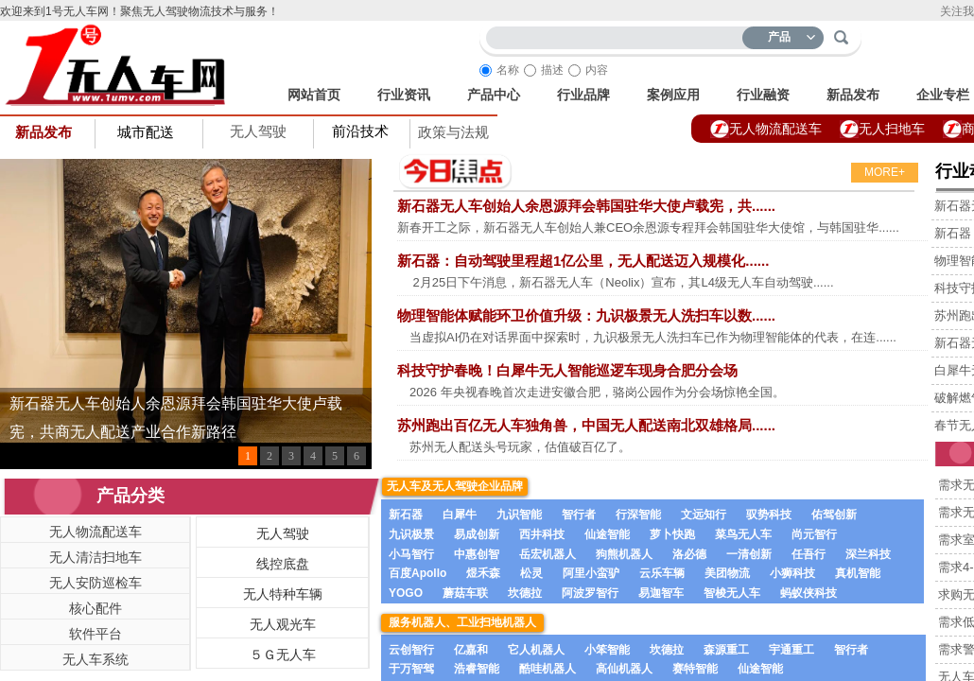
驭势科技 (768, 514)
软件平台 (95, 633)
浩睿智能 (476, 668)
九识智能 (519, 514)
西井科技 (542, 534)
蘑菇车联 (465, 593)
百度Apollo (417, 573)
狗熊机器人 (624, 554)
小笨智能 (607, 649)
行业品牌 (583, 94)
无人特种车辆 (282, 594)
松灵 (531, 573)
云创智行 (411, 649)
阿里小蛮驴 (591, 573)
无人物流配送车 (775, 128)
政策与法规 (453, 132)
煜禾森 (483, 573)
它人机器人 (536, 649)
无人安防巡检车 (95, 582)
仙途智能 (607, 534)
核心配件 (95, 608)
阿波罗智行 (590, 593)
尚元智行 (814, 534)
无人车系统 (95, 659)
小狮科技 (792, 573)
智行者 (579, 514)
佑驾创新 (834, 514)
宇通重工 (791, 649)
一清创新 (749, 554)
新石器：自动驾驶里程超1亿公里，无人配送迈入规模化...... (583, 261)
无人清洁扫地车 (95, 557)
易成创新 (476, 534)
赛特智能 (695, 668)
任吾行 (808, 554)
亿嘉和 (471, 649)
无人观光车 (283, 624)
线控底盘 (282, 563)
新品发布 (852, 94)
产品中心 (493, 94)
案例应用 (673, 94)
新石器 (406, 514)
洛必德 (689, 554)
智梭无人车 (732, 593)
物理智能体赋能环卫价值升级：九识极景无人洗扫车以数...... (586, 315)
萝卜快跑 (672, 534)
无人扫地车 (892, 128)
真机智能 (857, 573)
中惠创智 (476, 554)
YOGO (406, 593)
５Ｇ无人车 (283, 654)
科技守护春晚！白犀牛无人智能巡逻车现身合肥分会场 (567, 370)
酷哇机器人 (547, 668)
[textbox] (618, 34)
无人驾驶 (258, 131)
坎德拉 (525, 593)
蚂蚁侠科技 (808, 593)
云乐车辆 (662, 573)
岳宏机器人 (547, 554)
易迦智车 (661, 593)
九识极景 (411, 534)
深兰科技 (868, 554)
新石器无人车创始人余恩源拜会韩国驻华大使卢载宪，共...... (586, 206)
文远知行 (703, 514)
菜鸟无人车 (743, 534)
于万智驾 (411, 668)
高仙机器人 (624, 668)
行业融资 (763, 94)
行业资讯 (403, 94)
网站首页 (313, 94)
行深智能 (638, 514)
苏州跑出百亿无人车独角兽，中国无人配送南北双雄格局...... (586, 425)
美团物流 (727, 573)
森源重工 (726, 649)
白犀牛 (460, 514)
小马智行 (411, 554)
